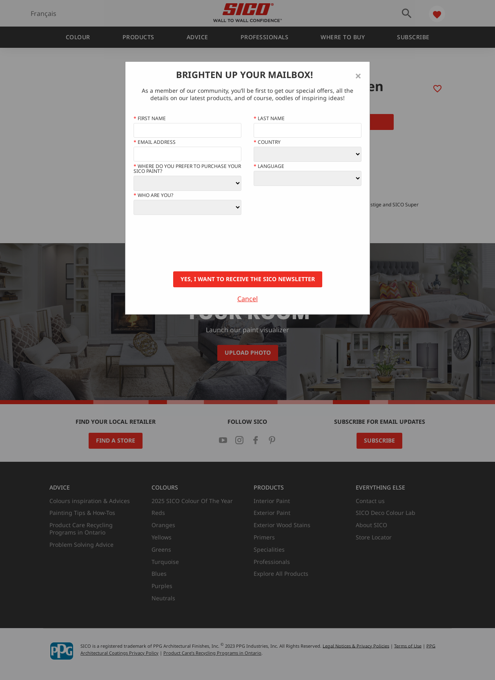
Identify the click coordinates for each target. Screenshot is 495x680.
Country (267, 142)
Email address (155, 142)
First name (150, 118)
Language (269, 166)
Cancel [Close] (247, 298)
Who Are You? (153, 195)
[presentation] (196, 243)
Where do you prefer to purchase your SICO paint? (187, 169)
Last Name (269, 118)
